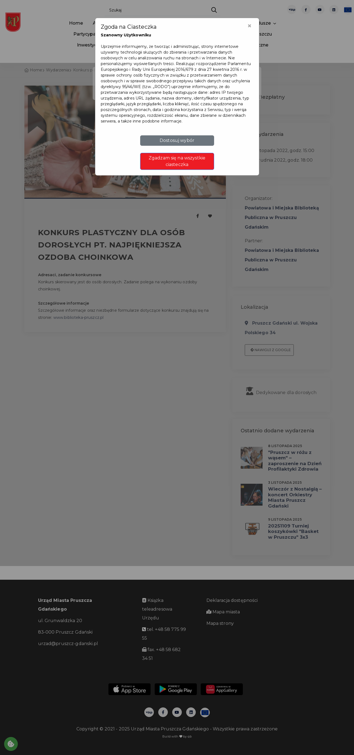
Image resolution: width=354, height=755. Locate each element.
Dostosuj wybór (177, 140)
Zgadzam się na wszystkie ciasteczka (177, 161)
